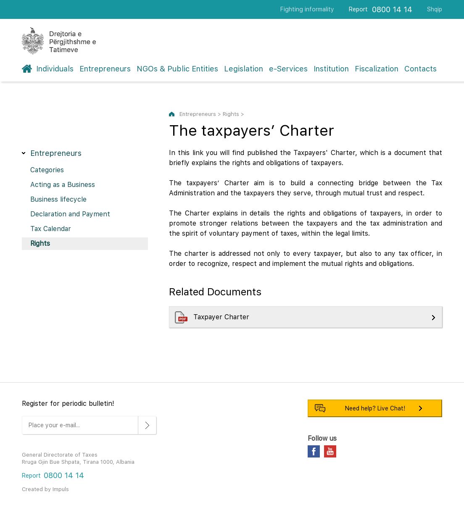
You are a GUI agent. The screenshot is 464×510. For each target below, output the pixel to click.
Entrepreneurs (105, 68)
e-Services (288, 68)
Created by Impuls (45, 489)
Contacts (420, 68)
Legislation (243, 68)
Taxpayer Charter (222, 317)
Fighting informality (307, 9)
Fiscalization (376, 68)
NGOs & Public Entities (177, 68)
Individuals (55, 68)
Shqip (434, 9)
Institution (331, 68)
